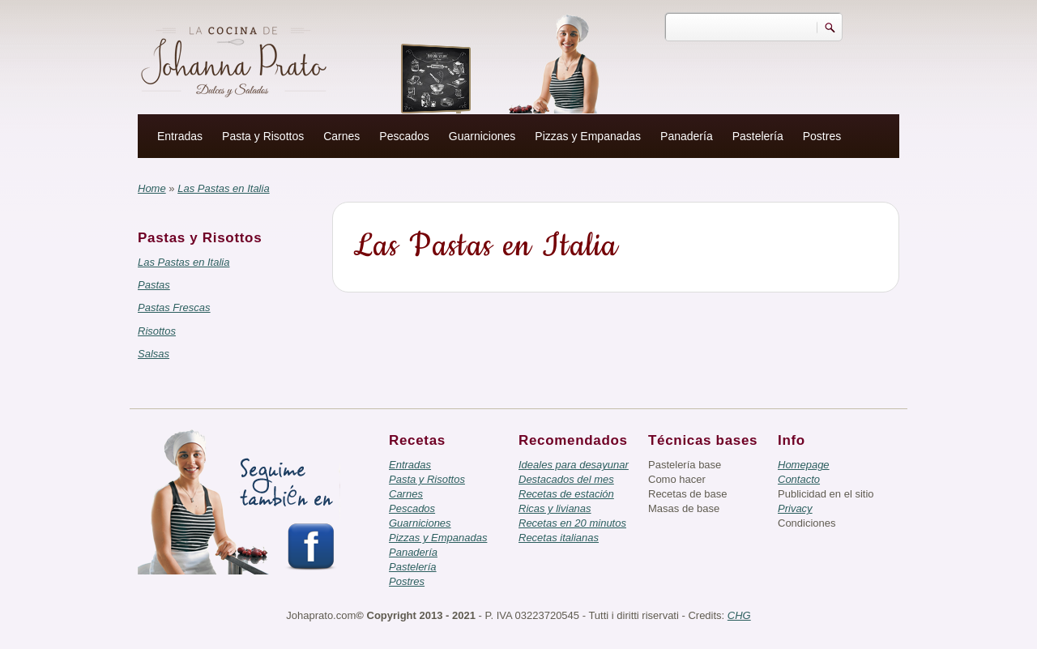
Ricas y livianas (554, 508)
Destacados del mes (566, 479)
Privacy (795, 508)
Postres (822, 136)
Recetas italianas (558, 538)
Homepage (804, 465)
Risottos (157, 331)
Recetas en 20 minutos (572, 523)
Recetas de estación (566, 494)
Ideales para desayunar (573, 465)
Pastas (154, 285)
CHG (739, 615)
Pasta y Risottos (263, 136)
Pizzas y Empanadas (588, 136)
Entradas (180, 136)
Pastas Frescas (174, 307)
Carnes (341, 136)
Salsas (153, 354)
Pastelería (757, 136)
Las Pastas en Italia (183, 262)
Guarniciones (482, 136)
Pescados (404, 136)
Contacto (799, 479)
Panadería (686, 136)
